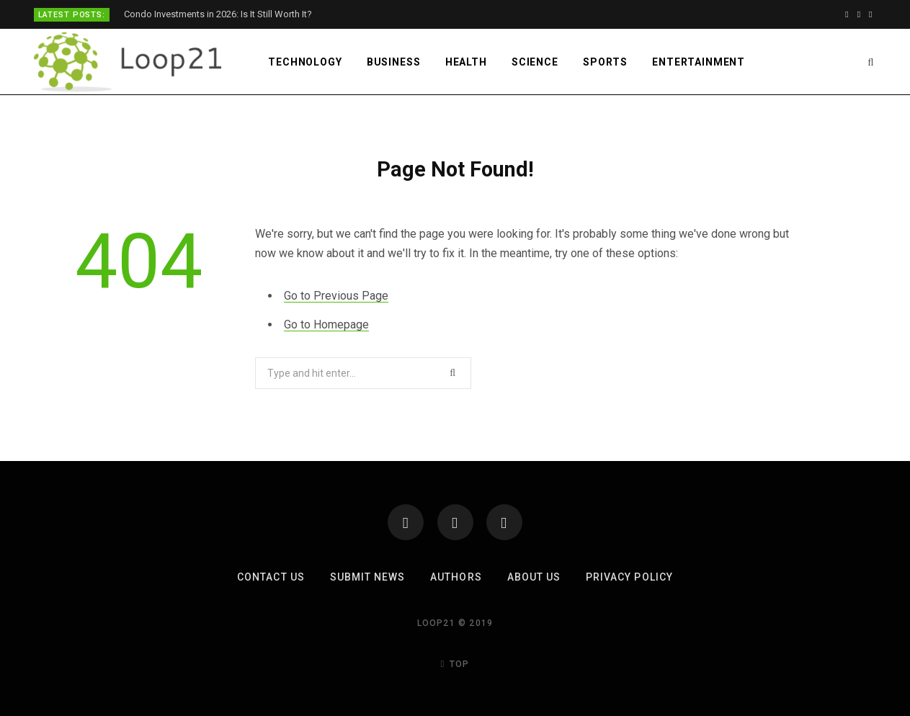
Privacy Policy (629, 577)
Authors (455, 577)
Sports (605, 62)
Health (466, 62)
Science (535, 62)
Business (394, 62)
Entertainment (698, 62)
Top (455, 664)
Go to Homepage (326, 324)
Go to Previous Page (336, 296)
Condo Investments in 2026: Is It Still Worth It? (218, 14)
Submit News (368, 577)
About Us (534, 577)
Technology (305, 62)
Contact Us (271, 577)
